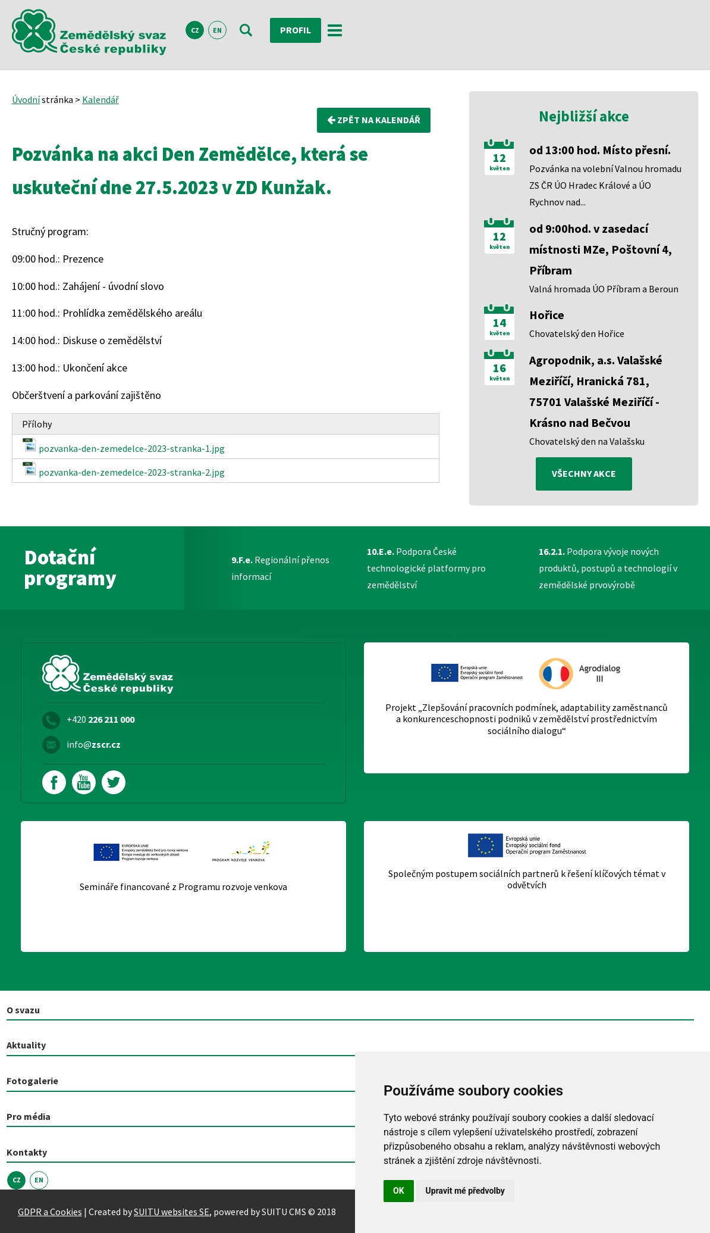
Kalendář (100, 99)
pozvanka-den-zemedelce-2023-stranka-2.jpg (123, 469)
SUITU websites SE (171, 1211)
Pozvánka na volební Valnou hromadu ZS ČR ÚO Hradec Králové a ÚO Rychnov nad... (605, 185)
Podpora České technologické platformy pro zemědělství (426, 568)
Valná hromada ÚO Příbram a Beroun (603, 289)
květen (499, 168)
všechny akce (584, 474)
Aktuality (26, 1045)
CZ (195, 30)
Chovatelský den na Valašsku (587, 441)
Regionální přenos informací (280, 568)
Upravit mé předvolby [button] (465, 1190)
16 (499, 368)
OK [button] (398, 1190)
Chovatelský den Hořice (576, 333)
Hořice (546, 314)
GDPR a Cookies (50, 1211)
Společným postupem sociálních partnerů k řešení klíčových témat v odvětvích (526, 879)
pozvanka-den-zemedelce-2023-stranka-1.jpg (123, 445)
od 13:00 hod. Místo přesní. (600, 149)
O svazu (23, 1010)
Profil (295, 30)
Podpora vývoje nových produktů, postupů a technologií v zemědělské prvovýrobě (608, 568)
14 (499, 323)
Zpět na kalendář (373, 120)
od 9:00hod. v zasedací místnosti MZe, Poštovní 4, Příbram (600, 249)
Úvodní (26, 99)
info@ (94, 744)
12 (499, 158)
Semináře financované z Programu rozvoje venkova (183, 886)
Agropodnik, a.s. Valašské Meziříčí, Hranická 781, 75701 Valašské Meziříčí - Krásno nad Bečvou (595, 391)
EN (217, 30)
